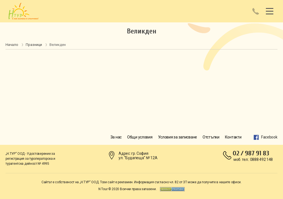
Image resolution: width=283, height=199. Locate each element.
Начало (12, 45)
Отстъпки (211, 137)
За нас (116, 137)
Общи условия (140, 137)
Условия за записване (177, 137)
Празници (34, 45)
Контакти (233, 137)
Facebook (269, 137)
